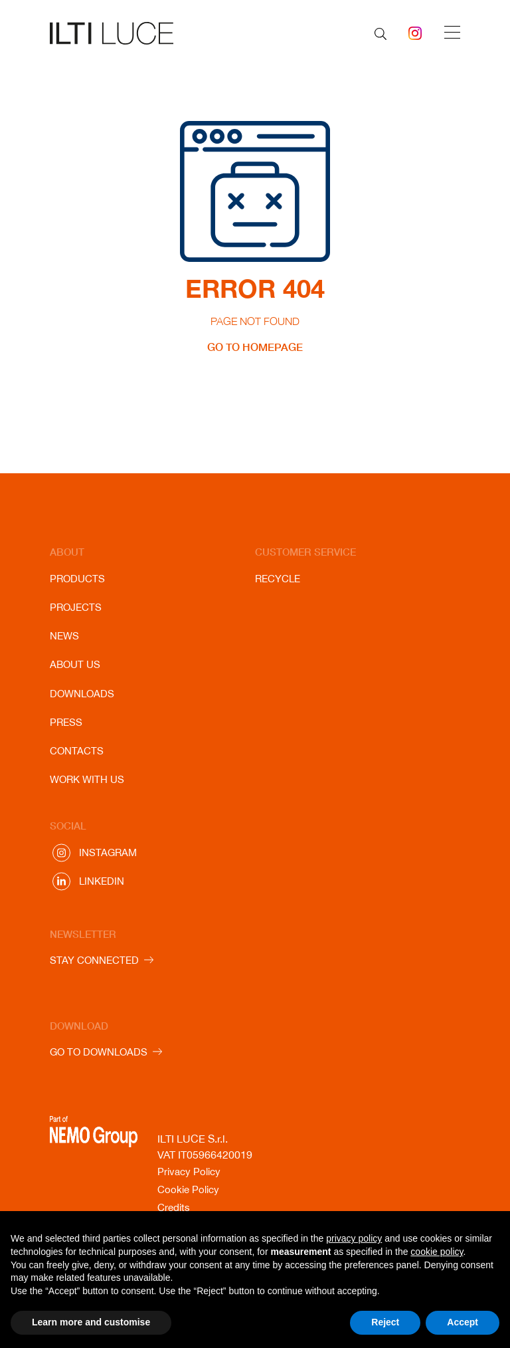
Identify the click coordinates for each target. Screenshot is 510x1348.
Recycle (277, 578)
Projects (76, 607)
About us (75, 664)
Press (66, 722)
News (64, 635)
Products (77, 578)
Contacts (77, 750)
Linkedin (101, 881)
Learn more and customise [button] (91, 1322)
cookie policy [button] (436, 1251)
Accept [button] (462, 1322)
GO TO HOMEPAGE (255, 347)
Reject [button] (385, 1322)
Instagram (108, 852)
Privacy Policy (188, 1171)
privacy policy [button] (354, 1238)
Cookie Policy (188, 1189)
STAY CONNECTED (94, 960)
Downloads (82, 693)
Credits (173, 1207)
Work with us (87, 779)
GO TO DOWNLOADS (98, 1052)
